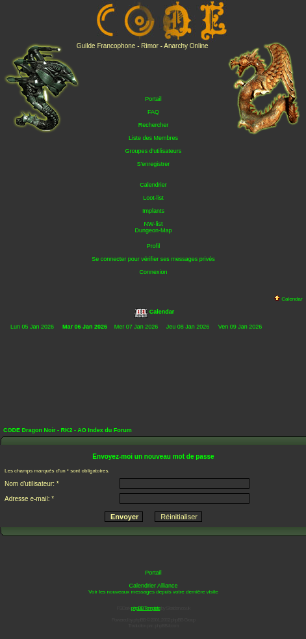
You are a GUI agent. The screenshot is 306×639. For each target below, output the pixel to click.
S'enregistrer (153, 164)
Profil (153, 246)
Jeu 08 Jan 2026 (188, 326)
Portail (153, 99)
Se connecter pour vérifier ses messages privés (153, 259)
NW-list (153, 224)
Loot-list (153, 198)
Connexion (153, 272)
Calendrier (153, 185)
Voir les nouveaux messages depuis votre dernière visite (153, 592)
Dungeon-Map (153, 230)
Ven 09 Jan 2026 (240, 326)
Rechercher (153, 125)
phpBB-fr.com (166, 626)
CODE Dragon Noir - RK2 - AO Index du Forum (67, 430)
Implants (153, 211)
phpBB (139, 620)
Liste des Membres (153, 138)
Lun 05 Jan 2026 (32, 326)
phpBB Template (145, 608)
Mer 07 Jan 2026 (136, 326)
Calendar (288, 299)
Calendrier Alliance (153, 585)
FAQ (153, 112)
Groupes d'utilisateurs (153, 151)
